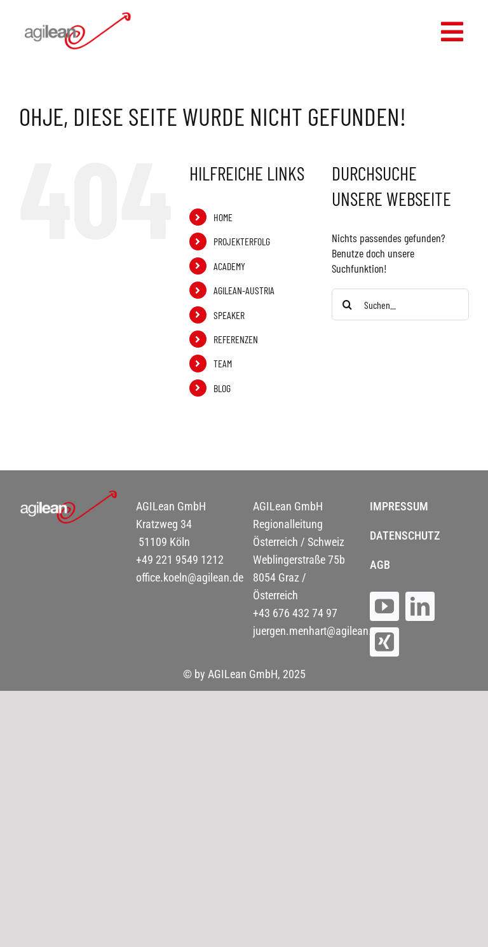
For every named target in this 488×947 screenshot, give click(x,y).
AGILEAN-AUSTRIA (244, 290)
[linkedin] (420, 606)
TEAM (223, 363)
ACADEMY (229, 266)
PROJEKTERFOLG (242, 241)
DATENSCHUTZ (405, 535)
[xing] (384, 642)
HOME (223, 217)
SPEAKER (229, 315)
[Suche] (347, 304)
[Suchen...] (400, 304)
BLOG (222, 388)
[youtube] (384, 606)
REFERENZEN (236, 339)
